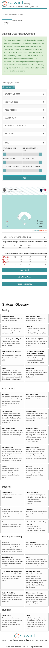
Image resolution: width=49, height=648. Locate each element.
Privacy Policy (19, 640)
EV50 (4, 368)
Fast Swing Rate (32, 394)
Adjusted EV (30, 368)
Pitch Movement (32, 492)
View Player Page (24, 277)
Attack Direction (32, 428)
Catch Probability (8, 593)
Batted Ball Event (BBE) (35, 339)
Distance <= (29, 159)
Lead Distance (7, 557)
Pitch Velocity (7, 492)
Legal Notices (32, 640)
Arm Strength (31, 542)
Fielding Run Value (33, 571)
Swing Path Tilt (7, 447)
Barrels (4, 326)
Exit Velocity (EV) (8, 316)
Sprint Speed (6, 615)
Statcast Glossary (15, 304)
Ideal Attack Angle (8, 428)
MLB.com (43, 640)
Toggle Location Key (24, 284)
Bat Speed (5, 394)
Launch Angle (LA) (33, 316)
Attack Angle (31, 411)
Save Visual (24, 270)
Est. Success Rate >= (10, 149)
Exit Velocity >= (11, 167)
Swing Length (7, 411)
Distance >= (9, 159)
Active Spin (6, 509)
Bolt (28, 615)
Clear (24, 178)
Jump (28, 557)
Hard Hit (30, 326)
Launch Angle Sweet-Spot (11, 339)
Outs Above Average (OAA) (12, 571)
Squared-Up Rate (32, 447)
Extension (5, 522)
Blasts (4, 466)
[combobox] (24, 14)
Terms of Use (7, 640)
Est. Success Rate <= (30, 149)
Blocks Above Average (34, 593)
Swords (29, 466)
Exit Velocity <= (31, 167)
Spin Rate (29, 509)
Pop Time (5, 542)
